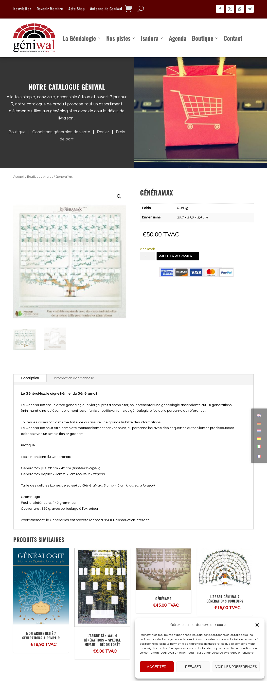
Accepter (156, 667)
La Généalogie (79, 38)
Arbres (48, 176)
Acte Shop (76, 9)
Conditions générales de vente (62, 132)
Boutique (202, 38)
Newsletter (22, 9)
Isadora (150, 38)
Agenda (177, 38)
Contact (233, 38)
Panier (104, 132)
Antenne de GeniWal (106, 9)
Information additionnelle (74, 378)
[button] (257, 625)
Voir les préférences (236, 667)
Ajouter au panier (175, 256)
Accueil (18, 176)
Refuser (193, 667)
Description (30, 378)
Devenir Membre (49, 9)
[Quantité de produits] (147, 256)
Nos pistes (118, 38)
